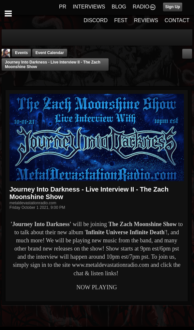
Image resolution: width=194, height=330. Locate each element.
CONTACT (177, 20)
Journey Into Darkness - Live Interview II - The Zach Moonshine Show (52, 64)
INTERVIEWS (89, 6)
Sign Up (172, 7)
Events (21, 52)
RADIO (141, 6)
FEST (120, 20)
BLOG (119, 6)
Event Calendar (50, 52)
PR (62, 6)
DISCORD (95, 20)
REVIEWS (146, 20)
